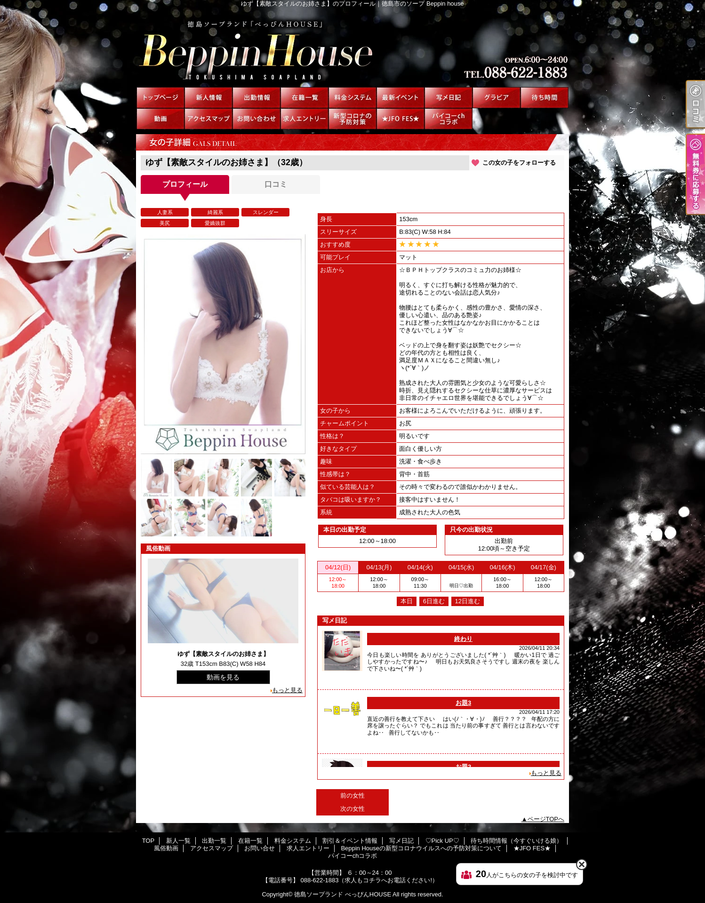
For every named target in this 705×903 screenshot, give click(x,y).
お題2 (463, 766)
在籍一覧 (304, 97)
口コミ (275, 184)
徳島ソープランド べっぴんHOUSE (342, 894)
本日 (407, 601)
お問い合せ (256, 118)
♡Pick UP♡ (497, 97)
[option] (223, 344)
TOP (160, 97)
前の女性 (352, 795)
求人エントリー (304, 118)
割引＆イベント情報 (401, 97)
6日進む (434, 601)
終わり (463, 638)
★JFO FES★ (401, 118)
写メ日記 (449, 97)
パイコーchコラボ (449, 118)
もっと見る (287, 690)
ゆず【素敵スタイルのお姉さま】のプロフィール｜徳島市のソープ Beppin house (352, 47)
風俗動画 (160, 118)
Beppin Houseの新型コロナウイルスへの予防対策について (352, 118)
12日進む (467, 601)
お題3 (463, 702)
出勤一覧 (256, 97)
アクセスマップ (208, 118)
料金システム (352, 97)
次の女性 (352, 808)
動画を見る (223, 677)
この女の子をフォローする (519, 162)
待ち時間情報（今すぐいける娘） (545, 97)
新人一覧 (208, 97)
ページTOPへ (546, 819)
